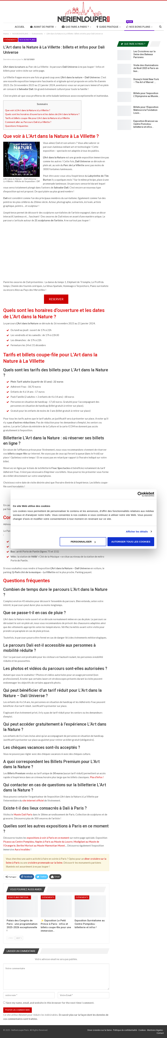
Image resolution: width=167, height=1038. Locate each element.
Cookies (142, 1030)
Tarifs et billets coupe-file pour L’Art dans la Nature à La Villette (37, 118)
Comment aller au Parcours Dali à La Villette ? (28, 122)
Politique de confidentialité (125, 1030)
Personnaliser (83, 541)
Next (19, 938)
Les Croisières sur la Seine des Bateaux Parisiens (144, 54)
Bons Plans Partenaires (19, 897)
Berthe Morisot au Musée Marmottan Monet (41, 845)
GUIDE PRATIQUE (107, 26)
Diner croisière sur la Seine (99, 1030)
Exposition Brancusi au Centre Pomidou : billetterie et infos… (145, 124)
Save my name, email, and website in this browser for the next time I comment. (50, 1002)
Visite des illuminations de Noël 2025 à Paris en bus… (145, 68)
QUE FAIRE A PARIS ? (75, 26)
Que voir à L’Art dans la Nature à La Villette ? (27, 110)
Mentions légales (155, 1030)
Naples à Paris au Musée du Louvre (54, 841)
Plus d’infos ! (97, 777)
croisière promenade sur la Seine (45, 862)
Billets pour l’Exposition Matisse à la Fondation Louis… (145, 110)
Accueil (20, 26)
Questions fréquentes (16, 125)
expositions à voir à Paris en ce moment (48, 837)
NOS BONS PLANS (138, 25)
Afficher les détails (137, 531)
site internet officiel (33, 800)
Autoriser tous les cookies (130, 541)
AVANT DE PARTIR (42, 26)
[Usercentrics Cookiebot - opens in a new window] (140, 494)
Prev (10, 938)
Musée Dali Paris (23, 814)
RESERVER (56, 299)
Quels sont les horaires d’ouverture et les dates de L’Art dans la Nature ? (42, 114)
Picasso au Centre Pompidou (18, 841)
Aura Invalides (22, 849)
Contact (160, 1033)
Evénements (10, 40)
